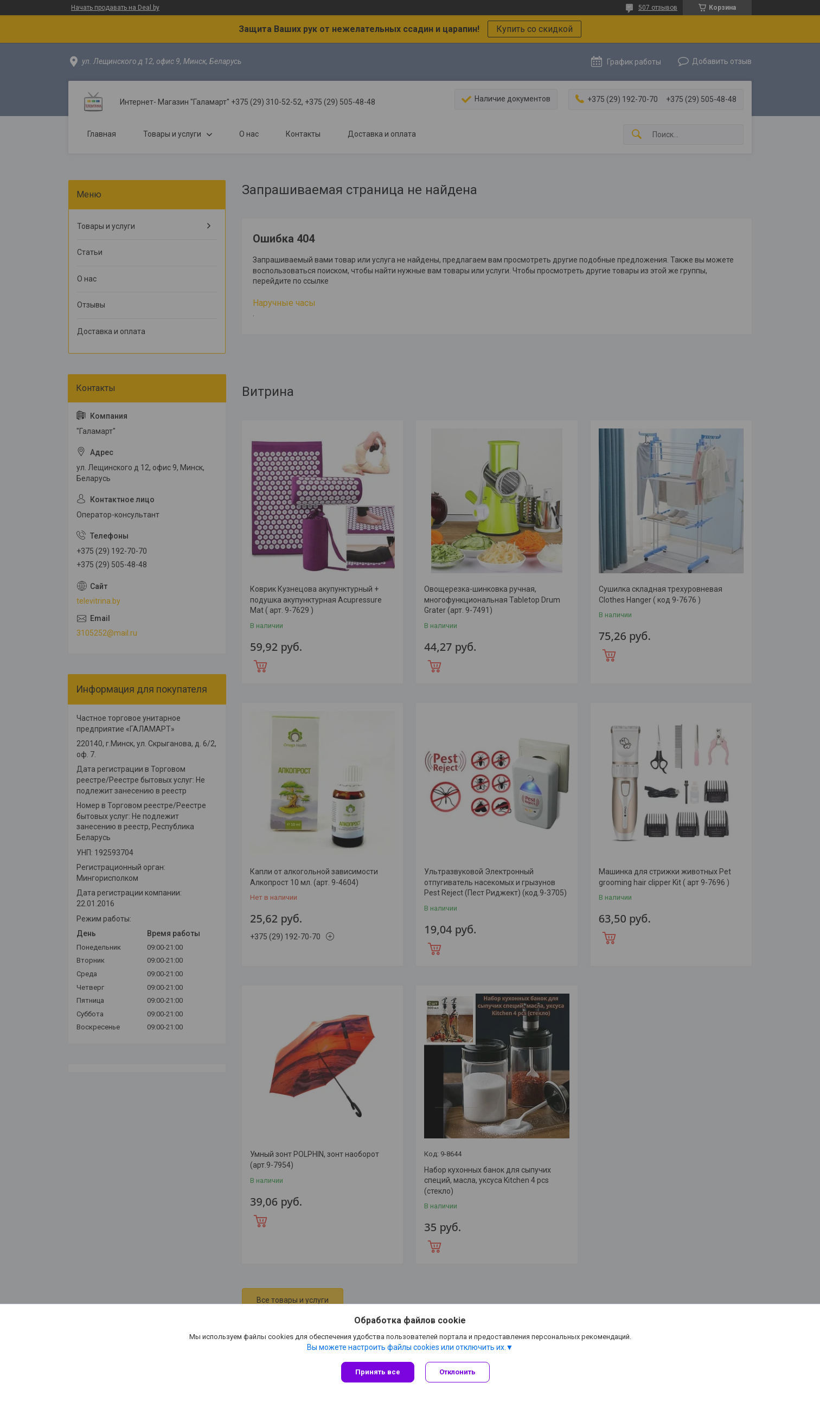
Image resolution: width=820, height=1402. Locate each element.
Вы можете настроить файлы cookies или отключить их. (406, 1347)
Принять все (377, 1372)
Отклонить (457, 1372)
